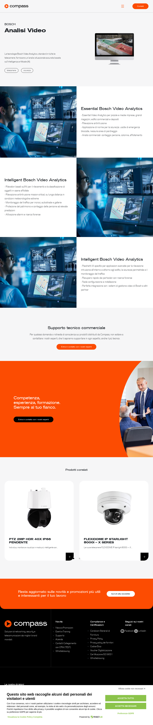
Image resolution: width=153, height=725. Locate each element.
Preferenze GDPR (125, 713)
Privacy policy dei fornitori (101, 642)
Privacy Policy (96, 638)
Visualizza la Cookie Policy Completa (25, 717)
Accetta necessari (125, 706)
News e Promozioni (64, 627)
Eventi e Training (63, 631)
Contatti (140, 6)
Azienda (59, 639)
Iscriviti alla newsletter (120, 594)
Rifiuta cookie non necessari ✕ (131, 689)
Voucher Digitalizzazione (101, 650)
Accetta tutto (126, 698)
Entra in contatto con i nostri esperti (76, 353)
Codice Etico (95, 646)
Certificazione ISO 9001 (101, 654)
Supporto (60, 635)
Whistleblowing (63, 651)
